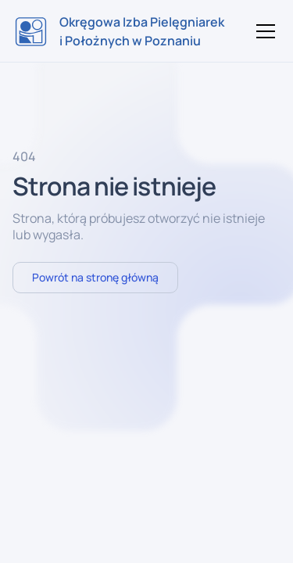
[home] (119, 31)
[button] (262, 31)
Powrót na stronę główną (95, 277)
